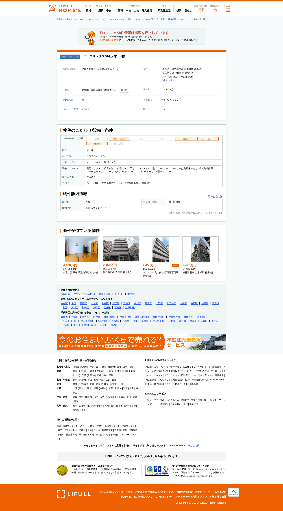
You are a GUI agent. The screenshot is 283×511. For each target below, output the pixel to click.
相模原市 (119, 371)
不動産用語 (217, 196)
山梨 (108, 379)
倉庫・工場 (88, 434)
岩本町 (85, 316)
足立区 (107, 307)
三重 (121, 384)
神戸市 (103, 388)
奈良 (131, 388)
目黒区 (148, 303)
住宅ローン (216, 371)
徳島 (123, 397)
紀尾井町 (103, 321)
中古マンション (117, 19)
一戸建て (177, 366)
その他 (113, 434)
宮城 (104, 366)
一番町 (75, 316)
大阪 (75, 388)
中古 (109, 10)
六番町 (114, 325)
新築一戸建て (64, 430)
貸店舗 (117, 430)
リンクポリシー (163, 496)
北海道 (76, 366)
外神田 (182, 321)
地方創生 (185, 400)
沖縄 (83, 410)
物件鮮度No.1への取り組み (159, 492)
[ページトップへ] (233, 492)
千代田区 (161, 19)
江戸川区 (130, 307)
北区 (65, 307)
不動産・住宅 (151, 366)
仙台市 (111, 366)
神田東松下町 (70, 321)
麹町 (135, 321)
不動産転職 (192, 384)
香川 (129, 397)
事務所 (61, 434)
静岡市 (104, 384)
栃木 (105, 375)
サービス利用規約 (217, 492)
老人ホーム (173, 400)
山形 (125, 366)
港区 (73, 303)
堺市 (81, 388)
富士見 (76, 325)
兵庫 (96, 388)
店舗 (125, 430)
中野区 (194, 303)
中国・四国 (62, 397)
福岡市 (82, 405)
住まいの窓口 (202, 371)
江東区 (126, 303)
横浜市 (101, 371)
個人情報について (143, 496)
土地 (136, 10)
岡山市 (94, 397)
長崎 (107, 405)
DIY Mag (158, 384)
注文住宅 (147, 10)
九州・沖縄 (62, 405)
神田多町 (188, 316)
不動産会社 (150, 379)
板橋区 (85, 307)
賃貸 (88, 10)
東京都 (138, 19)
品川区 (137, 303)
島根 (81, 397)
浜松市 (113, 384)
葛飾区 (117, 307)
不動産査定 (164, 10)
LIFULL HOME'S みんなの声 (183, 445)
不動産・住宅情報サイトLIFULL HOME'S (75, 19)
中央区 (64, 303)
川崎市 (109, 371)
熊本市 (119, 405)
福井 (102, 379)
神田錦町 (201, 316)
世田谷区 (171, 303)
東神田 (214, 321)
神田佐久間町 (142, 316)
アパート (84, 426)
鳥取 (75, 397)
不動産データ (179, 384)
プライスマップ (171, 375)
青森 (92, 366)
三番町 (171, 321)
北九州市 (91, 405)
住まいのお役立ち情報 (196, 379)
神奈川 (93, 371)
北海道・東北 (63, 366)
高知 (76, 401)
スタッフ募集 (207, 496)
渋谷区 (183, 303)
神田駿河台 (174, 316)
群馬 (111, 375)
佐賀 (100, 405)
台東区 (105, 303)
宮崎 (133, 405)
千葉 (84, 375)
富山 (90, 379)
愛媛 (135, 397)
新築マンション (112, 426)
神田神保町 (159, 316)
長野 (114, 379)
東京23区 (149, 19)
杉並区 (204, 303)
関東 (130, 19)
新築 (101, 10)
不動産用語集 (176, 379)
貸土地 (96, 430)
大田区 (159, 303)
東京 (75, 371)
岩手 (98, 366)
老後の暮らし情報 (179, 404)
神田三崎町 (90, 325)
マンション (102, 19)
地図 (125, 90)
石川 (96, 379)
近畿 (59, 388)
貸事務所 (133, 430)
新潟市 (82, 379)
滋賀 (125, 388)
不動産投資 (174, 371)
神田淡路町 (110, 316)
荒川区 (74, 307)
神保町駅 (172, 19)
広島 (102, 397)
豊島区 (215, 303)
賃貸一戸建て (96, 426)
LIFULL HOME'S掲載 (186, 496)
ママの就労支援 (198, 400)
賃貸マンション (70, 426)
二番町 (204, 321)
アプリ (167, 384)
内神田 (96, 316)
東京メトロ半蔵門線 (84, 294)
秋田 (119, 366)
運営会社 (221, 496)
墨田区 (115, 303)
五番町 (145, 321)
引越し (188, 10)
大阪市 (88, 388)
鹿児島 (76, 410)
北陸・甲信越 (63, 379)
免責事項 (126, 496)
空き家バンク (206, 375)
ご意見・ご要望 (134, 492)
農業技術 (193, 404)
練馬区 (96, 307)
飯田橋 (64, 316)
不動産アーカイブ (190, 375)
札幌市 (84, 366)
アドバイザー (187, 371)
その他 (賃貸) (102, 434)
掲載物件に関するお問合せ (191, 492)
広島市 (108, 397)
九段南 (125, 321)
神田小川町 (125, 316)
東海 (59, 384)
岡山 (87, 397)
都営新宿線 (104, 294)
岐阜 (92, 384)
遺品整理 (164, 404)
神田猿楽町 (158, 321)
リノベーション (200, 366)
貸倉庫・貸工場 (73, 434)
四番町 (103, 325)
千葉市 (91, 375)
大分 (127, 405)
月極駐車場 (107, 430)
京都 (111, 388)
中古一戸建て (79, 430)
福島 (131, 366)
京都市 (117, 388)
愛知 (75, 384)
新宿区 (83, 303)
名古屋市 (83, 384)
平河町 (66, 325)
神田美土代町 (87, 321)
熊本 (113, 405)
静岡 (98, 384)
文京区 (94, 303)
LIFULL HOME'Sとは (111, 492)
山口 (116, 397)
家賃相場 (219, 375)
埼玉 (128, 371)
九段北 (115, 321)
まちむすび (163, 379)
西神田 (193, 321)
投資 (179, 10)
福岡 (75, 405)
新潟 (75, 379)
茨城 (99, 375)
